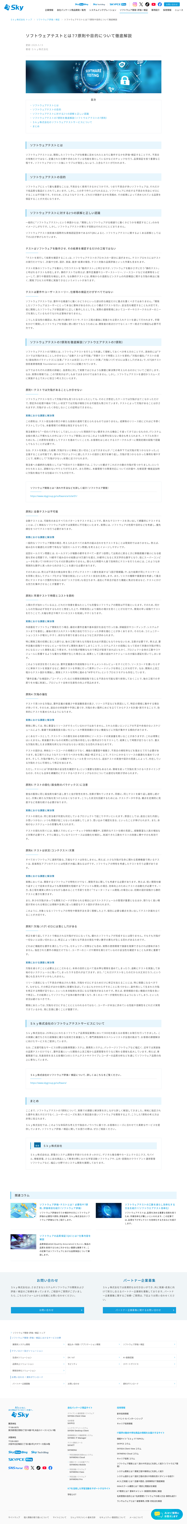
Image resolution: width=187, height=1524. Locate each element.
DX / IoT (71, 1357)
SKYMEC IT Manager (89, 1436)
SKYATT (89, 1443)
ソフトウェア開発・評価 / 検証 (134, 10)
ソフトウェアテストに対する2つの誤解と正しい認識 (61, 113)
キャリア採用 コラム (126, 1458)
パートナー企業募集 (21, 1383)
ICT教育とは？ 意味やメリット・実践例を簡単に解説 (139, 1491)
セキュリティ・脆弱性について (112, 1517)
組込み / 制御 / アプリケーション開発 (84, 1344)
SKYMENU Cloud (89, 1456)
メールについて (136, 1517)
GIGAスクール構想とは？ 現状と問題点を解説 (137, 1486)
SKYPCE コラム (123, 1443)
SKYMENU (72, 1450)
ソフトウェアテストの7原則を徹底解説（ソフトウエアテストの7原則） (70, 117)
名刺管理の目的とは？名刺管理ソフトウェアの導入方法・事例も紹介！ (147, 1496)
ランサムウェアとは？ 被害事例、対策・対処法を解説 (139, 1501)
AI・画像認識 (128, 1357)
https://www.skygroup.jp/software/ (48, 1082)
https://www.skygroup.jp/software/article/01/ (53, 496)
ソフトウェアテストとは (46, 105)
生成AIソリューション (22, 1357)
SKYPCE (89, 1422)
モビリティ (72, 1364)
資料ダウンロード (131, 1383)
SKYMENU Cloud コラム (128, 1453)
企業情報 (49, 10)
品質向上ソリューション (23, 1364)
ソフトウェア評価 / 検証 (133, 1344)
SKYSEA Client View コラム (129, 1448)
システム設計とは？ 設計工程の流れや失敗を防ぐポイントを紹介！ (145, 1476)
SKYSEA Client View (89, 1414)
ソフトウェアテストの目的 (47, 109)
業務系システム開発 (21, 1344)
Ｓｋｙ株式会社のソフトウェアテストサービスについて (62, 122)
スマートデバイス (131, 1364)
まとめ (36, 126)
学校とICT (72, 1494)
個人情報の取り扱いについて (36, 1517)
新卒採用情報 (123, 1413)
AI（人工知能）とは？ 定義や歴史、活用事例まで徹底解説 (141, 1481)
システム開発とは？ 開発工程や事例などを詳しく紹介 (140, 1471)
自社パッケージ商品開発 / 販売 (71, 10)
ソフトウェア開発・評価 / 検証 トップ (29, 1332)
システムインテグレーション (102, 10)
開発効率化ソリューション (24, 1370)
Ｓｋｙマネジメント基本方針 (83, 1517)
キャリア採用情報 (124, 1423)
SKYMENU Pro (89, 1478)
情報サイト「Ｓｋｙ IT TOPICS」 (130, 1438)
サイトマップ (14, 1517)
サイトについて (59, 1517)
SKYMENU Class (89, 1470)
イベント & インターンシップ (130, 1418)
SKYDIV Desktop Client (89, 1429)
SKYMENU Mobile (89, 1463)
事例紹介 (155, 10)
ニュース (179, 10)
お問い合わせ (73, 1383)
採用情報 (167, 10)
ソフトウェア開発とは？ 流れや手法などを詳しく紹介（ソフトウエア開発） (147, 1465)
